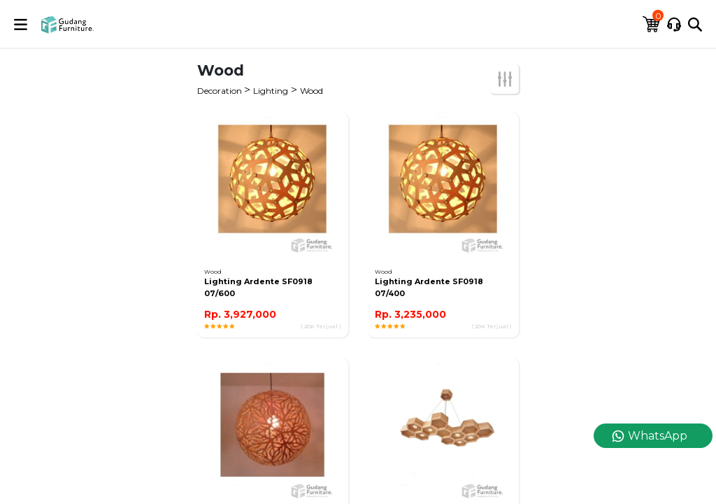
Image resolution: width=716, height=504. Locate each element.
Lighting (270, 90)
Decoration (220, 90)
